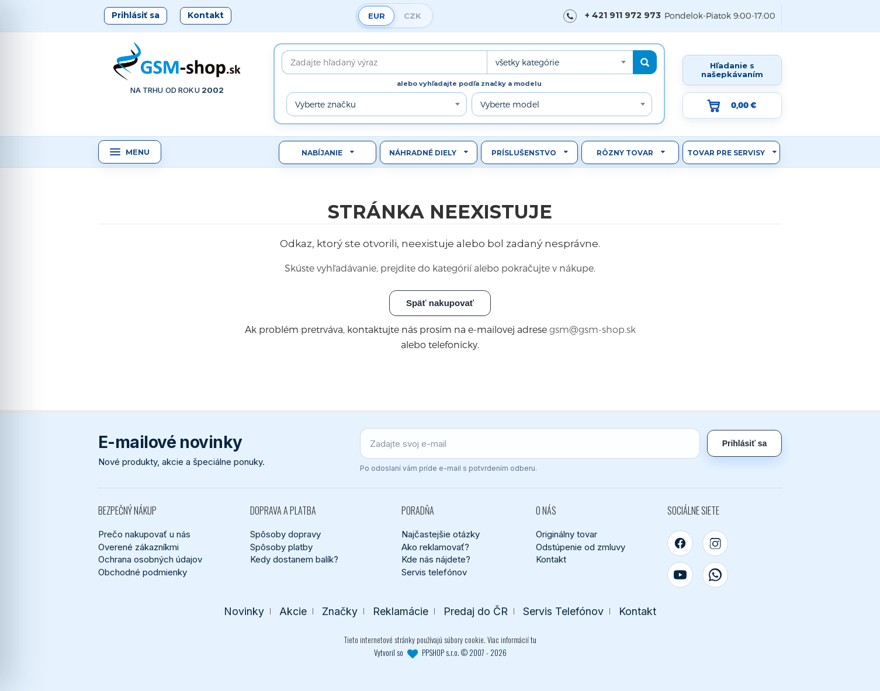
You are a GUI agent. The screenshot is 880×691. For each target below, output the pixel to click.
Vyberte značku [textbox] (325, 104)
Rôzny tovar (625, 152)
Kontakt (206, 15)
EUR (376, 15)
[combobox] (560, 62)
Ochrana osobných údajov (150, 559)
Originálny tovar (566, 534)
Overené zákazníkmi (138, 547)
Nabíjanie (322, 152)
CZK (412, 15)
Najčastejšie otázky (440, 534)
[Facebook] (680, 543)
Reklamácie (400, 611)
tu (533, 639)
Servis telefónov (434, 572)
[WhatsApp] (715, 575)
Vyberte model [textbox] (509, 104)
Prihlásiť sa (136, 15)
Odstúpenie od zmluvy (580, 547)
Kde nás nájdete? (435, 559)
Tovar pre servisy (726, 152)
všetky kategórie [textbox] (527, 62)
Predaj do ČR (476, 611)
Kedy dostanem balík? (294, 559)
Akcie (293, 611)
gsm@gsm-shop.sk (592, 329)
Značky (340, 611)
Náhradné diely (422, 152)
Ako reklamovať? (435, 547)
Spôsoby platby (281, 547)
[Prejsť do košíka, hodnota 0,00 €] (732, 105)
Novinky (244, 611)
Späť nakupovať (440, 303)
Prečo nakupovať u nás (144, 534)
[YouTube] (680, 575)
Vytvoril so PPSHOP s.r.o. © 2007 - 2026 (440, 652)
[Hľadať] (645, 62)
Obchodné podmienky (142, 572)
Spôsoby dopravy (285, 534)
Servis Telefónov (563, 611)
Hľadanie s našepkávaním (732, 70)
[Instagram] (715, 543)
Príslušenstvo (523, 152)
